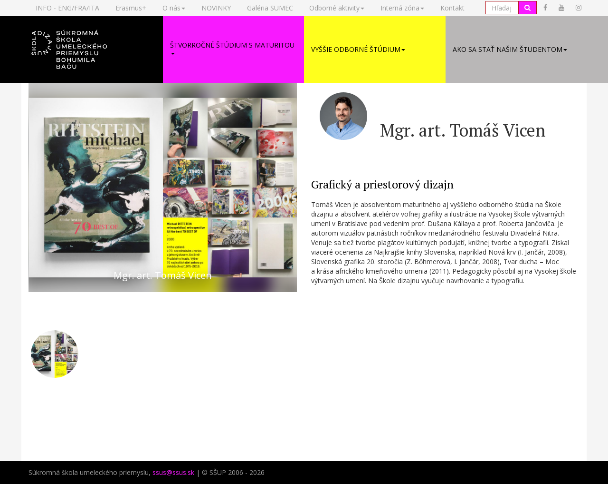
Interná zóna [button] (402, 7)
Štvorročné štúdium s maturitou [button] (232, 47)
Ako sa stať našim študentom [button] (510, 49)
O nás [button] (173, 7)
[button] (92, 49)
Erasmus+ (130, 7)
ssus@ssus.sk (173, 472)
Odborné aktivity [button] (336, 7)
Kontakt (452, 7)
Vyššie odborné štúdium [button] (358, 49)
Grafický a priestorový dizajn (382, 184)
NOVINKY (216, 7)
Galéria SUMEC (270, 7)
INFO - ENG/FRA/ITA (67, 7)
